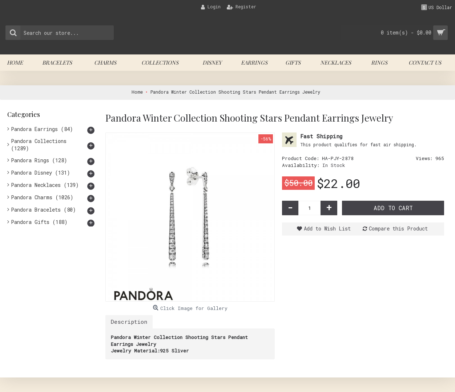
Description (129, 321)
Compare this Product (398, 228)
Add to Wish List (327, 228)
